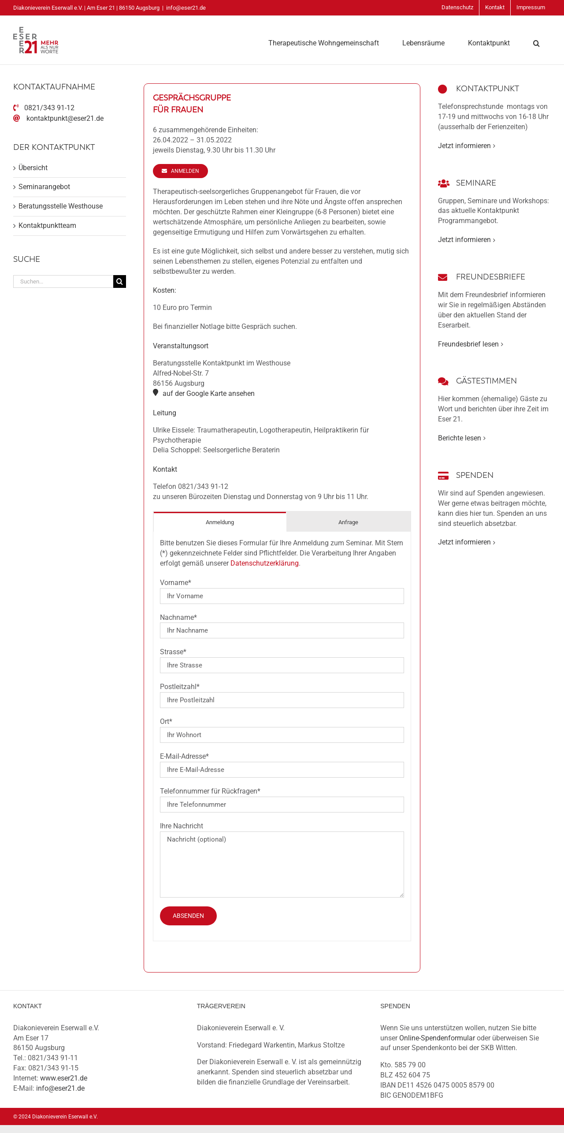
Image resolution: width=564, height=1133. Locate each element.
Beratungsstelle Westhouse (61, 206)
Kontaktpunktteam (47, 225)
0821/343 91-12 (49, 108)
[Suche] (119, 281)
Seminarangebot (44, 187)
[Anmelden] (180, 171)
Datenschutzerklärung (264, 563)
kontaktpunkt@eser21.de (65, 118)
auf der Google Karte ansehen (209, 393)
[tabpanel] (282, 736)
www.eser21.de (63, 1078)
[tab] (220, 522)
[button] (536, 42)
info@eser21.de (186, 7)
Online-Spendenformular (437, 1038)
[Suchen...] (63, 281)
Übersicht (33, 168)
